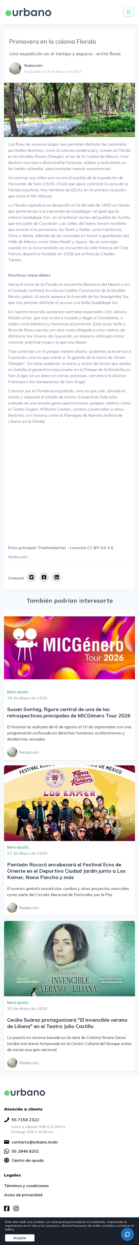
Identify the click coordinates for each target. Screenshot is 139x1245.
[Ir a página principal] (28, 12)
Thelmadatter (52, 547)
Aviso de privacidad (23, 1194)
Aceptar (19, 1238)
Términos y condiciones (26, 1185)
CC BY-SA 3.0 (100, 547)
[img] (24, 1092)
